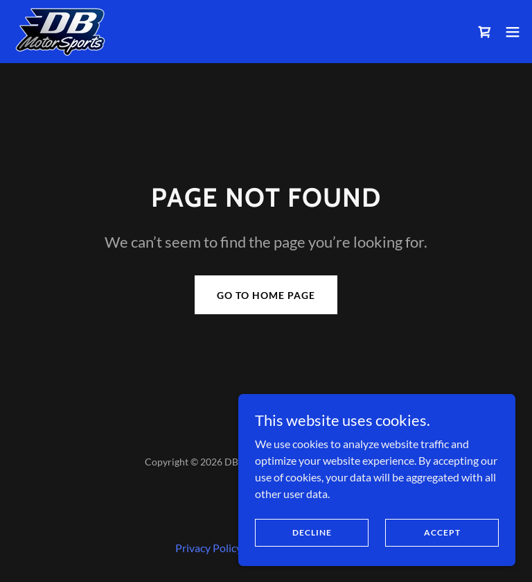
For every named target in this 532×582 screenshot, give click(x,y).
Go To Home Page (266, 295)
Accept (442, 532)
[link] (60, 32)
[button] (512, 32)
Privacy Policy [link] (208, 547)
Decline (312, 532)
